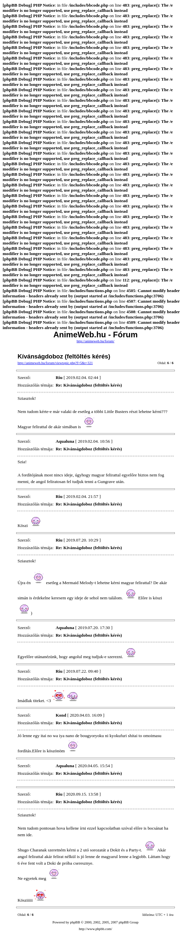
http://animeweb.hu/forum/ (95, 341)
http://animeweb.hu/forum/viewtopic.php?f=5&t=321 (55, 363)
